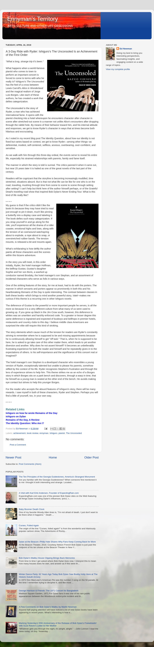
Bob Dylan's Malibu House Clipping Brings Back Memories (47, 558)
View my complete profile (118, 69)
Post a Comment (18, 445)
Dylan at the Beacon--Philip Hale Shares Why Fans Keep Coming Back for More (57, 542)
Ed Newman (126, 48)
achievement (19, 433)
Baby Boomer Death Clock (31, 509)
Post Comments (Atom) (30, 464)
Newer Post (13, 457)
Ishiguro (53, 433)
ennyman (43, 433)
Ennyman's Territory (32, 19)
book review (32, 433)
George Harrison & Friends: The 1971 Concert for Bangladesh (48, 590)
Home (53, 457)
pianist (62, 433)
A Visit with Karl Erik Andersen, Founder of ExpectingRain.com (49, 493)
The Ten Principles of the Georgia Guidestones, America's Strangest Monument (57, 477)
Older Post (91, 457)
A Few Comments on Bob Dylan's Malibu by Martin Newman (48, 607)
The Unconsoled (74, 433)
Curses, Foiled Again (29, 525)
